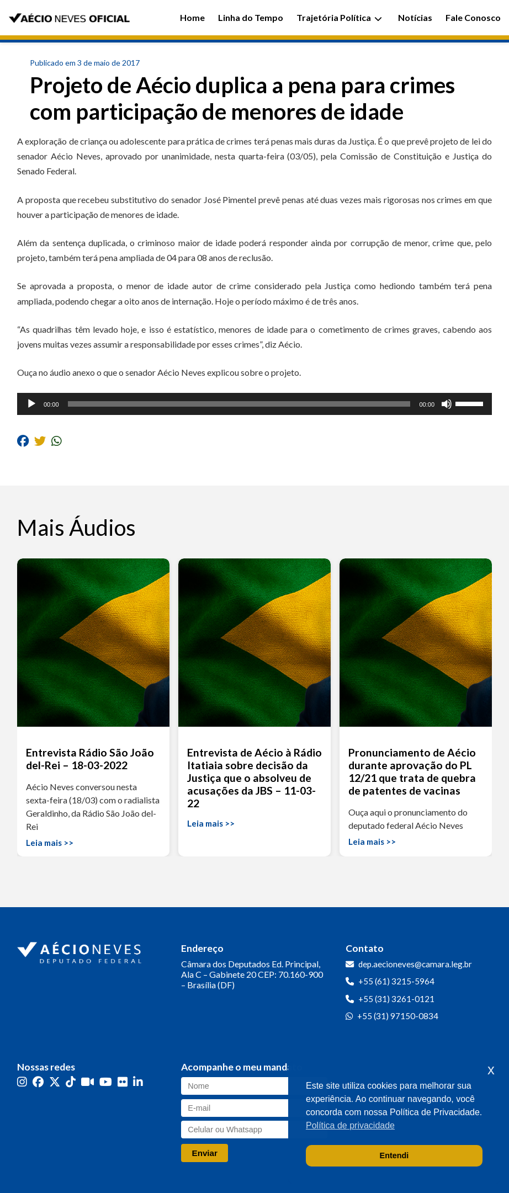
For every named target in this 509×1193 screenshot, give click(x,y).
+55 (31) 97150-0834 (397, 1016)
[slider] (239, 404)
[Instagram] (22, 1082)
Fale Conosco (473, 17)
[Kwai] (87, 1082)
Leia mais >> (49, 843)
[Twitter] (54, 1082)
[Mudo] (446, 403)
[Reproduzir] (31, 403)
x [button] (491, 1069)
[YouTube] (105, 1082)
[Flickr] (123, 1082)
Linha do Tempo (250, 17)
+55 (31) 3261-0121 (396, 999)
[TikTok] (71, 1082)
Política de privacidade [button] (350, 1125)
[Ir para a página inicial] (80, 950)
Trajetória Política (339, 17)
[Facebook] (38, 1082)
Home (192, 17)
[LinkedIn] (138, 1082)
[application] (254, 404)
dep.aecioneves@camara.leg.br (415, 964)
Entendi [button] (394, 1155)
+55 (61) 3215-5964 (396, 981)
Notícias (415, 17)
